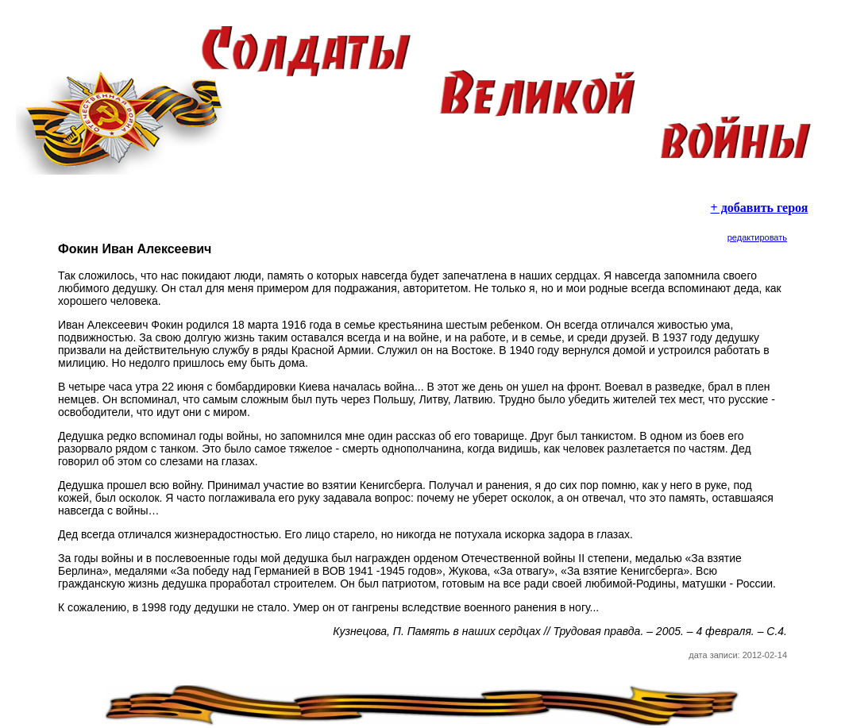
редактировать (757, 237)
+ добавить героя (759, 207)
